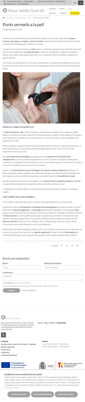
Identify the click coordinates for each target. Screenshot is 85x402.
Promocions (75, 13)
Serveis (62, 9)
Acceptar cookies (18, 394)
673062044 (5, 352)
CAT (75, 3)
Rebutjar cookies (66, 394)
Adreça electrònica (53, 263)
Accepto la (16, 283)
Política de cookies (11, 388)
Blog (70, 9)
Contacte (63, 13)
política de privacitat (22, 283)
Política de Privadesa (36, 286)
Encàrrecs (52, 13)
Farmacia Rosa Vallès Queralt (15, 18)
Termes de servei (53, 286)
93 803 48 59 (5, 350)
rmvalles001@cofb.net (9, 355)
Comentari (8, 272)
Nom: (5, 263)
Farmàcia (52, 9)
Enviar (11, 290)
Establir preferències (42, 394)
